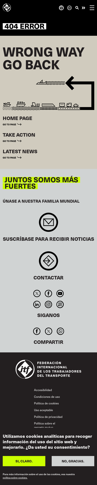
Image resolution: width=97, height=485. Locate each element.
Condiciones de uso (47, 397)
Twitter (37, 293)
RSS (60, 304)
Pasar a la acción (83, 7)
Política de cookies (46, 403)
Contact (48, 262)
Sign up (48, 224)
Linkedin (37, 304)
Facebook (48, 293)
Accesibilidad (43, 390)
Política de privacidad (48, 417)
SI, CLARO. (24, 461)
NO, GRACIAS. (73, 461)
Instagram (48, 304)
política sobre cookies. (15, 477)
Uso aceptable (43, 410)
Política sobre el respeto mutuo (44, 425)
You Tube (60, 293)
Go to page (9, 124)
